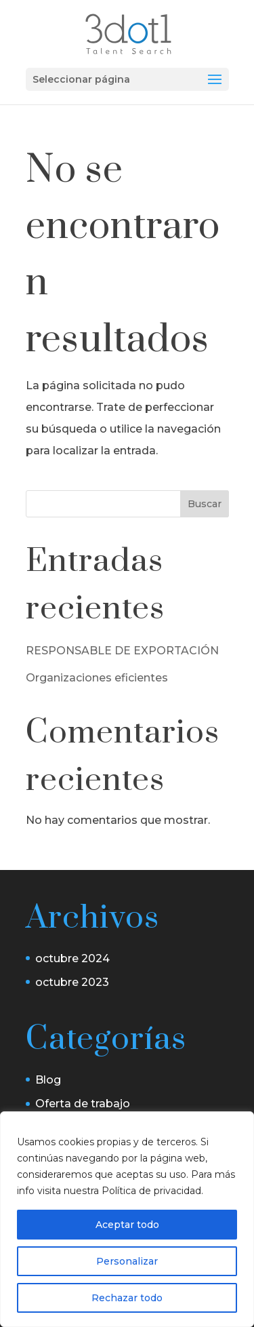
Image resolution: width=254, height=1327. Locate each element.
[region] (127, 1219)
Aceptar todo (127, 1225)
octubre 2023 (72, 982)
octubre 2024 (72, 958)
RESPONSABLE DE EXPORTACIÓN (122, 650)
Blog (48, 1079)
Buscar (204, 504)
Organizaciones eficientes (97, 677)
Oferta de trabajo (82, 1103)
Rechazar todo (127, 1298)
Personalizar (127, 1261)
